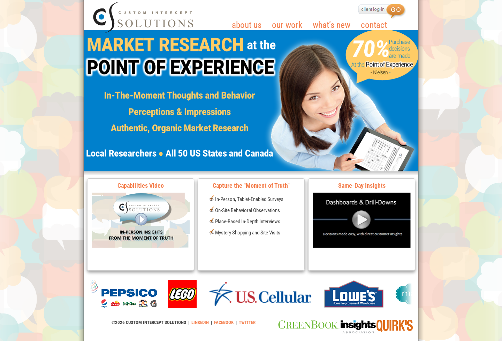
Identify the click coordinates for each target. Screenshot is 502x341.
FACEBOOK (224, 322)
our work (287, 25)
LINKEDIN (200, 322)
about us (246, 25)
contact (374, 25)
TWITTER (247, 322)
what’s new (331, 25)
